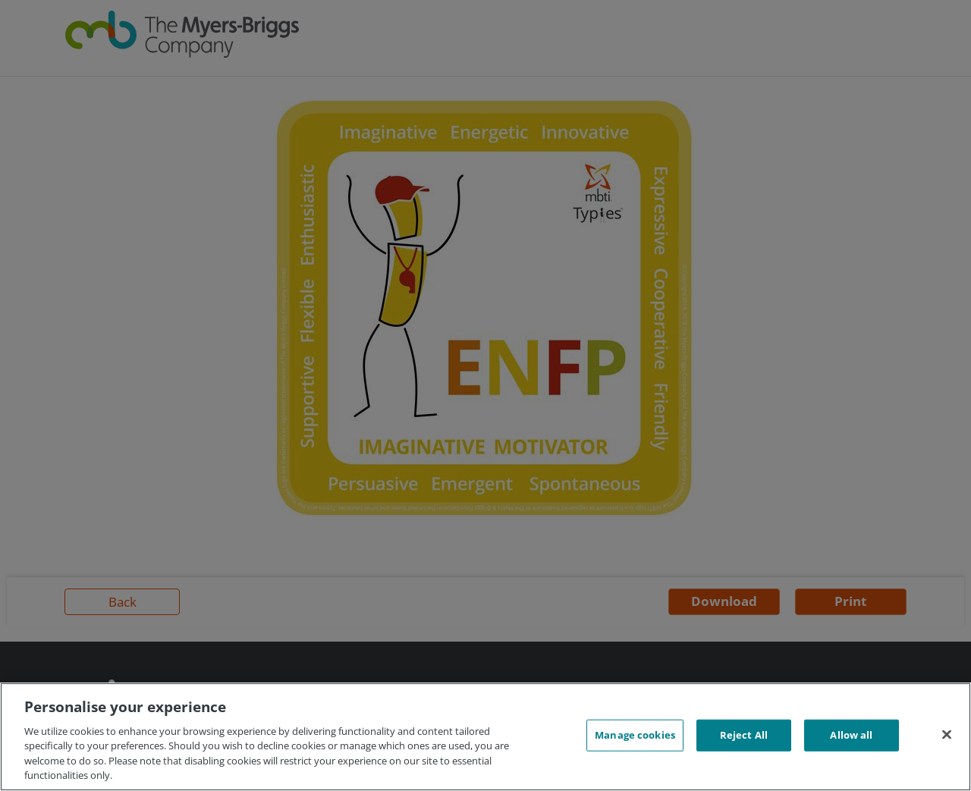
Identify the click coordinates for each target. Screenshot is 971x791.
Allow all (851, 735)
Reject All (744, 735)
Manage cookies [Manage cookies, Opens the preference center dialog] (635, 735)
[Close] (946, 735)
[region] (485, 737)
